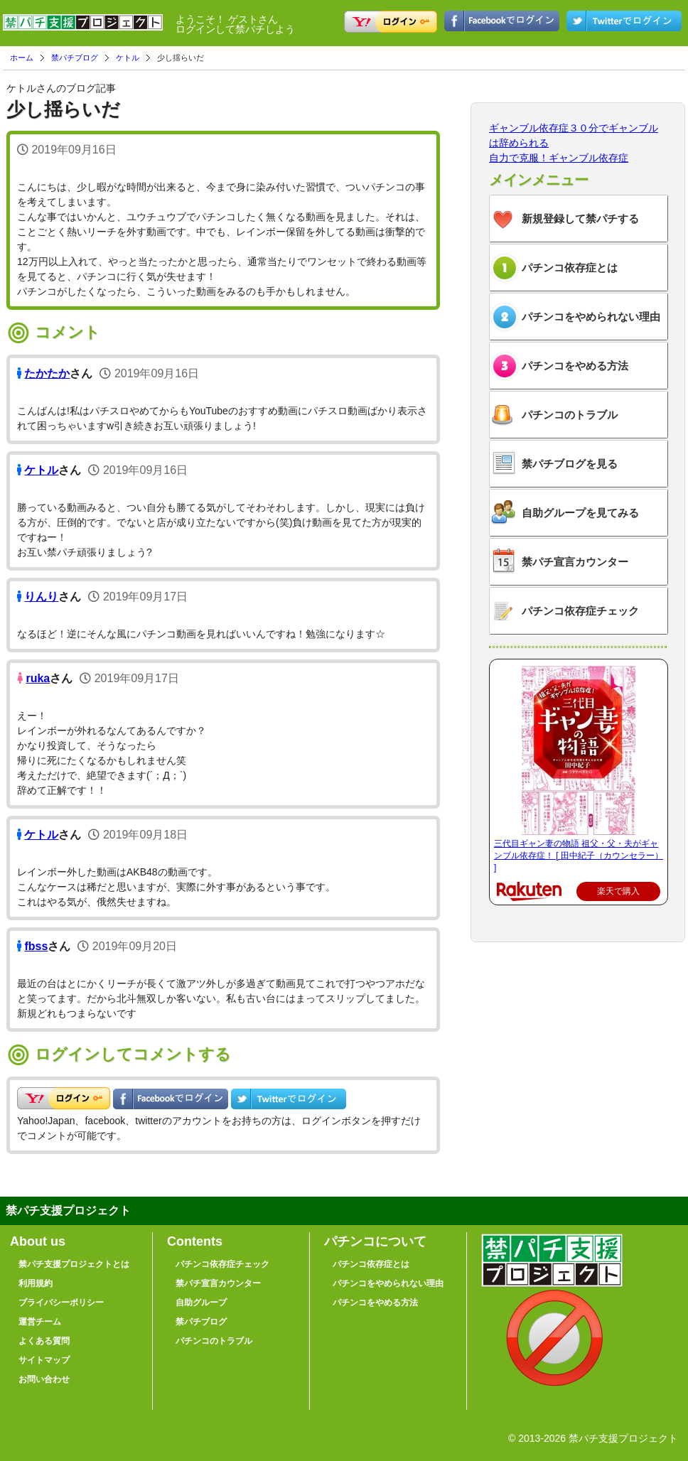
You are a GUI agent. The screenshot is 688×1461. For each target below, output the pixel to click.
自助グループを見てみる (580, 513)
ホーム (21, 57)
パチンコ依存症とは (570, 268)
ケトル (127, 57)
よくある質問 (44, 1341)
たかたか (47, 373)
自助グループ (201, 1303)
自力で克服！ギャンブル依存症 (558, 157)
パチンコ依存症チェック (580, 611)
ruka (38, 678)
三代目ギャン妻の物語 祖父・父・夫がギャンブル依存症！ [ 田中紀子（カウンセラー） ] (578, 856)
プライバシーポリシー (61, 1303)
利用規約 (35, 1283)
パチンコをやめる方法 (575, 366)
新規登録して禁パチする (580, 218)
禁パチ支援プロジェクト (83, 28)
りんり (41, 597)
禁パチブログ (74, 57)
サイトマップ (44, 1360)
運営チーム (39, 1322)
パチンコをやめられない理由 (591, 317)
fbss (36, 946)
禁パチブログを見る (570, 464)
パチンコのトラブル (570, 415)
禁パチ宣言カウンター (575, 562)
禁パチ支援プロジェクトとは (73, 1264)
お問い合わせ (44, 1379)
